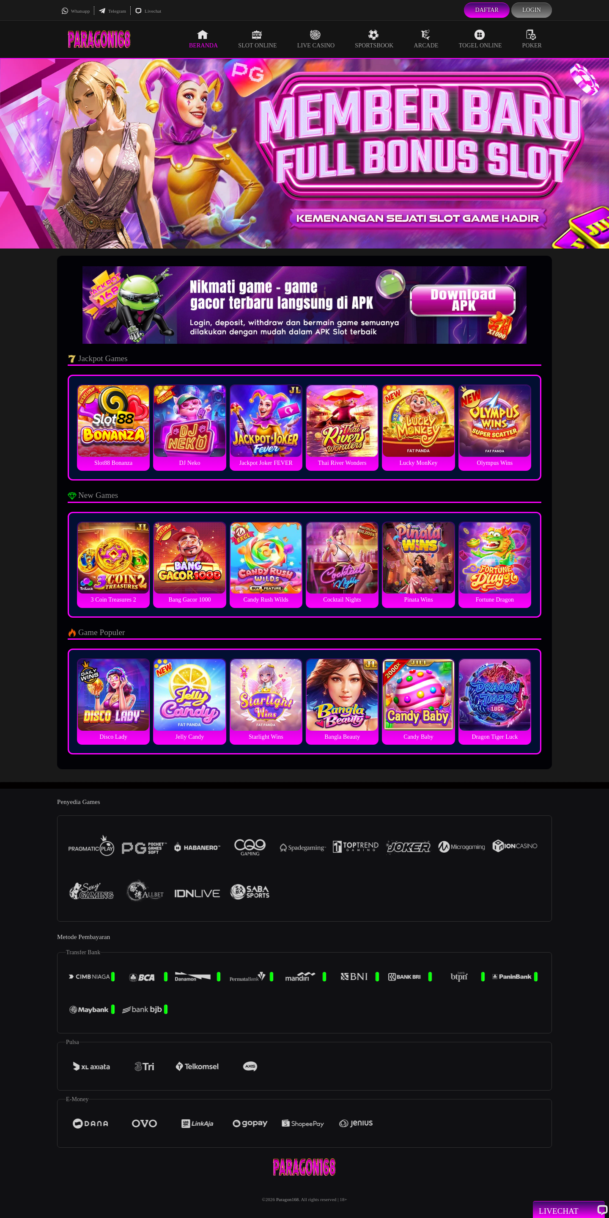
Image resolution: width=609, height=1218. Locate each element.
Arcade (426, 39)
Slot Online (257, 39)
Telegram (112, 11)
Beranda (203, 39)
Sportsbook (374, 39)
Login (531, 10)
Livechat (148, 11)
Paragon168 (287, 1199)
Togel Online (480, 39)
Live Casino (316, 39)
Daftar (487, 10)
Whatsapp (75, 11)
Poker (532, 39)
